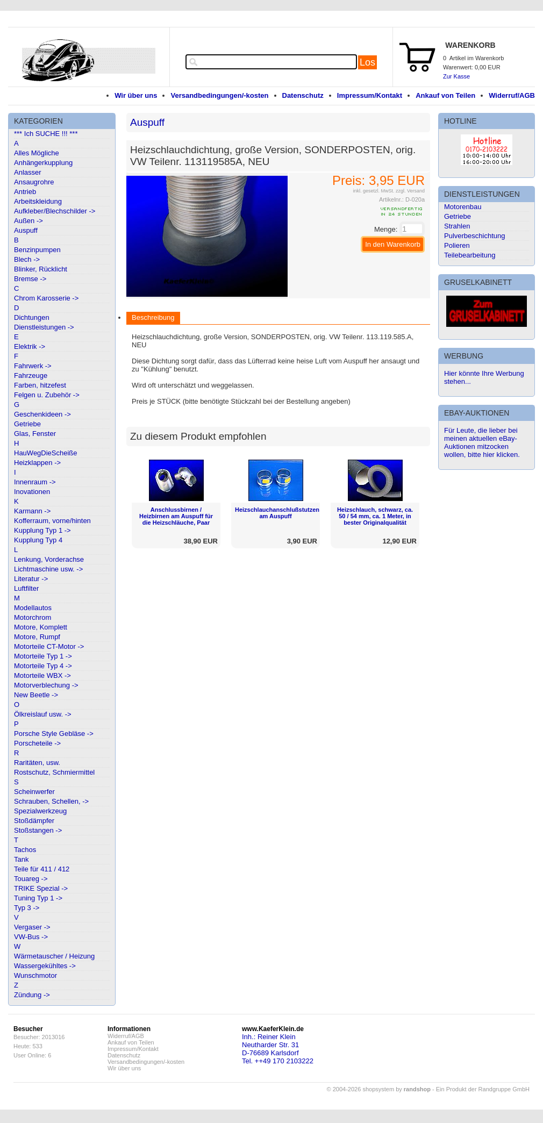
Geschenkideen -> (42, 414)
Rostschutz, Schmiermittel (54, 772)
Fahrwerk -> (33, 366)
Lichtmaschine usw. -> (48, 569)
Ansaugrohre (34, 182)
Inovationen (32, 492)
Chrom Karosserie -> (46, 298)
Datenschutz (303, 95)
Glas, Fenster (35, 434)
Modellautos (33, 608)
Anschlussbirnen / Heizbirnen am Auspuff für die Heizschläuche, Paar (176, 516)
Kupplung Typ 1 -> (42, 530)
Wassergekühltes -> (45, 966)
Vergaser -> (32, 927)
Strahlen (457, 226)
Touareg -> (31, 879)
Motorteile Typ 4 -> (43, 666)
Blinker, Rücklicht (40, 269)
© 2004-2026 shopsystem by (379, 1089)
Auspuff (26, 230)
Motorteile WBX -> (42, 675)
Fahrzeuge (30, 375)
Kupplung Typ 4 (38, 540)
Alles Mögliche (36, 153)
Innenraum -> (35, 482)
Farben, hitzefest (40, 385)
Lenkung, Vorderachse (49, 559)
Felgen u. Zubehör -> (47, 395)
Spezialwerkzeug (40, 811)
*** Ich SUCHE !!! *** (46, 134)
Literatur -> (31, 579)
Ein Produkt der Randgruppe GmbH (483, 1089)
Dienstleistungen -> (44, 327)
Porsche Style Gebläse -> (54, 733)
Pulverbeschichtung (474, 236)
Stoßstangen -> (38, 830)
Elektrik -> (29, 346)
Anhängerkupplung (43, 163)
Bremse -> (30, 279)
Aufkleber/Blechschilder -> (54, 211)
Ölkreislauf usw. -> (43, 714)
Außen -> (28, 221)
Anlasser (27, 172)
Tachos (25, 850)
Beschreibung (153, 317)
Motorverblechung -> (46, 685)
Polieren (457, 245)
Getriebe (27, 424)
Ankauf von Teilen (445, 95)
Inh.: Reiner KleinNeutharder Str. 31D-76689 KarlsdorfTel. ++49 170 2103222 (277, 1049)
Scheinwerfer (34, 792)
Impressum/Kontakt (369, 95)
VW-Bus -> (31, 937)
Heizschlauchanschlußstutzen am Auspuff (277, 512)
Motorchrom (32, 617)
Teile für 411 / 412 (41, 869)
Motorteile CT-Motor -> (49, 646)
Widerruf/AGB (512, 95)
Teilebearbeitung (469, 255)
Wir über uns (136, 95)
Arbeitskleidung (38, 201)
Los (367, 62)
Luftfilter (26, 588)
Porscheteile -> (37, 743)
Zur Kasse (456, 76)
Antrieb (25, 192)
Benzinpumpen (37, 250)
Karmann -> (32, 511)
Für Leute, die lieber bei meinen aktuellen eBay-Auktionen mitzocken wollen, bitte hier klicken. (482, 442)
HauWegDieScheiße (45, 453)
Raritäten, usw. (37, 763)
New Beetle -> (36, 695)
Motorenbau (462, 207)
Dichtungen (31, 317)
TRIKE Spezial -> (41, 888)
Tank (21, 859)
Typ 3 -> (26, 908)
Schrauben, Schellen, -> (51, 801)
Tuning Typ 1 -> (38, 898)
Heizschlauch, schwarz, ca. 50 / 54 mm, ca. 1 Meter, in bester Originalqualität (375, 516)
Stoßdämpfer (34, 821)
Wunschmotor (35, 975)
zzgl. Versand (410, 191)
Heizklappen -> (37, 463)
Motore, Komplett (40, 627)
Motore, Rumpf (37, 637)
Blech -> (27, 259)
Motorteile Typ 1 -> (43, 656)
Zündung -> (32, 995)
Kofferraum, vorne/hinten (52, 521)
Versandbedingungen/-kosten (219, 95)
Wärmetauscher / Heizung (54, 956)
